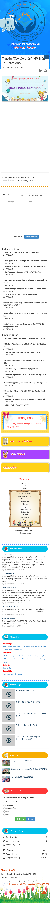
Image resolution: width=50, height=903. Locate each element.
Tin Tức (25, 486)
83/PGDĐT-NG (8, 618)
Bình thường (9, 808)
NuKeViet (22, 884)
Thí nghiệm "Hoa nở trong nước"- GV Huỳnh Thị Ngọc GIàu (30, 737)
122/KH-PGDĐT (8, 573)
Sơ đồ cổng (25, 528)
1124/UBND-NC (9, 554)
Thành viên (25, 502)
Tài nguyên (25, 499)
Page (25, 520)
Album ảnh (25, 491)
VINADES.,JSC (43, 884)
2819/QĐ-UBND (9, 587)
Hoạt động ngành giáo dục (25, 530)
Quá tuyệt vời (10, 802)
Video (25, 488)
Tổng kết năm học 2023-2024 (22, 761)
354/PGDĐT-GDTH (10, 606)
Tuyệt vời (8, 805)
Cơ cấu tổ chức (25, 494)
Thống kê (25, 507)
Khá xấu (8, 811)
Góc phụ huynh (25, 533)
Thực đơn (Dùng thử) (25, 525)
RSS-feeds (25, 517)
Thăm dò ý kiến (25, 509)
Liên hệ (25, 504)
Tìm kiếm (25, 515)
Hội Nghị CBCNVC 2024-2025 (22, 777)
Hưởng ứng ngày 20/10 (25, 690)
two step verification (25, 522)
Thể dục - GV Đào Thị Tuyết (26, 725)
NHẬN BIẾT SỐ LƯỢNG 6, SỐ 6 (28, 702)
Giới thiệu (25, 483)
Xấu (6, 814)
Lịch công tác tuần (25, 496)
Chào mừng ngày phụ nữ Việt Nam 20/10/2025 (29, 769)
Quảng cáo (25, 512)
